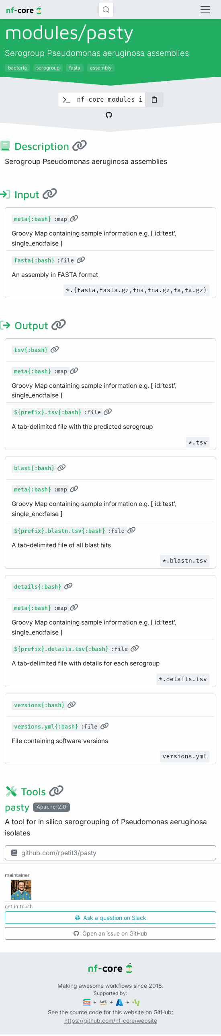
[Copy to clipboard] (154, 99)
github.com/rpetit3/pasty (53, 853)
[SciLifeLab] (136, 1002)
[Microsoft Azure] (120, 1002)
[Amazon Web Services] (103, 1002)
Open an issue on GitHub (110, 933)
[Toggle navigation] (205, 9)
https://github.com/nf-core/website (110, 1020)
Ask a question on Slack (110, 917)
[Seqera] (87, 1002)
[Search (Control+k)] (106, 9)
